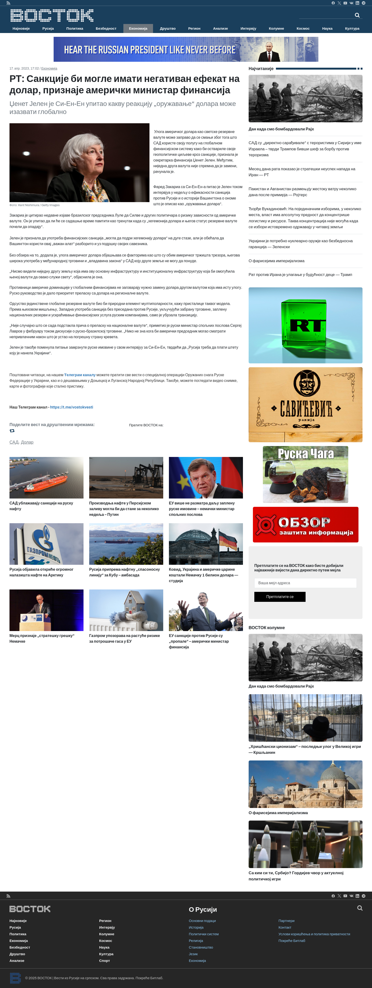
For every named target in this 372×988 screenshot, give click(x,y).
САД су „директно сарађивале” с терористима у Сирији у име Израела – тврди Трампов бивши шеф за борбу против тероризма (305, 149)
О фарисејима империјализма (276, 261)
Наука (327, 28)
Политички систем (204, 934)
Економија (138, 28)
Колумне (276, 28)
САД (13, 442)
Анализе (220, 28)
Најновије (21, 28)
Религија (196, 941)
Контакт (285, 927)
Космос (303, 28)
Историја (196, 927)
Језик (193, 954)
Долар (27, 442)
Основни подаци (202, 921)
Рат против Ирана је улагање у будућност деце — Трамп (300, 274)
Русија (48, 28)
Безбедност (106, 28)
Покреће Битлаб (292, 941)
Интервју (248, 28)
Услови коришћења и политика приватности (314, 934)
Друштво (168, 28)
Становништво (201, 947)
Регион (194, 28)
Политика (74, 28)
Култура (352, 28)
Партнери (286, 921)
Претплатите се (279, 597)
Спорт (104, 961)
